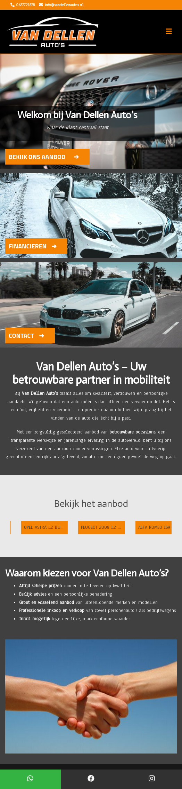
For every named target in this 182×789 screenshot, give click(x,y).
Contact (21, 335)
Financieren (28, 246)
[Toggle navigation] (168, 31)
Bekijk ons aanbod (37, 156)
